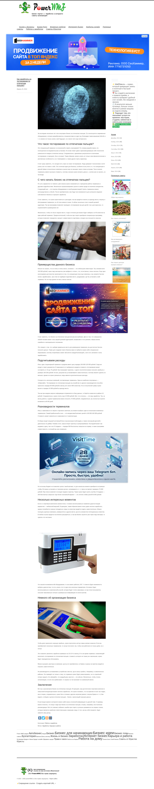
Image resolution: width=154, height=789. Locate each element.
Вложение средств (57, 27)
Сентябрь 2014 (115, 149)
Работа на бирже (72, 739)
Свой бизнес (115, 739)
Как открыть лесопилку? (118, 218)
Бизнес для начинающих (74, 733)
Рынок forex (106, 739)
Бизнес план (121, 733)
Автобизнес (35, 733)
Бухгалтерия (29, 736)
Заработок (45, 726)
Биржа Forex (42, 27)
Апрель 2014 (115, 167)
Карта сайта (53, 778)
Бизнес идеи (103, 733)
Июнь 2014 (114, 160)
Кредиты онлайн (93, 27)
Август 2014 (115, 153)
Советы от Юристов (128, 739)
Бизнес (50, 733)
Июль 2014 (114, 156)
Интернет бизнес (75, 27)
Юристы (20, 741)
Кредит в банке (28, 739)
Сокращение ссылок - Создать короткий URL (36, 783)
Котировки (20, 739)
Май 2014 (114, 164)
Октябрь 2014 (115, 145)
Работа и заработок (34, 29)
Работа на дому (90, 739)
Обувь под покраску (117, 197)
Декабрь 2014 (115, 138)
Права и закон (60, 739)
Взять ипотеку (46, 736)
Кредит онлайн (37, 739)
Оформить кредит (48, 739)
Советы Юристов (53, 29)
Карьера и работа (55, 726)
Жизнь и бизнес (59, 736)
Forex (18, 733)
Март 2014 (114, 171)
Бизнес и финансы (26, 27)
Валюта (38, 736)
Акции (44, 733)
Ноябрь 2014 (115, 141)
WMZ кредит (24, 733)
